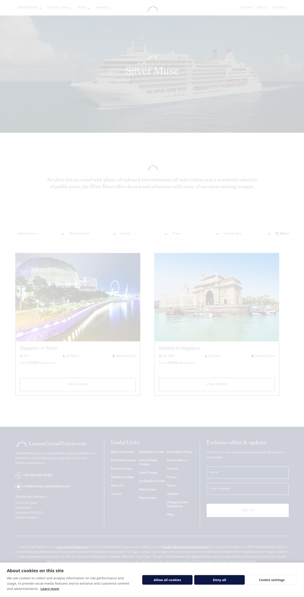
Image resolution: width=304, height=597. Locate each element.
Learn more (49, 588)
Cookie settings (272, 580)
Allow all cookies (167, 580)
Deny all (219, 580)
